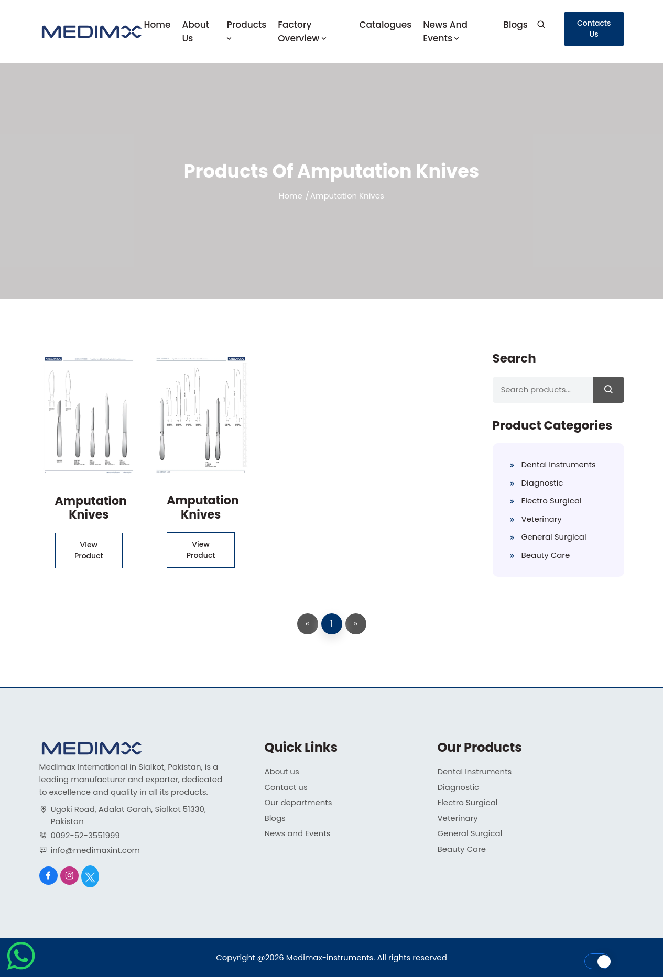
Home (157, 24)
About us (195, 31)
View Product (88, 550)
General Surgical (553, 536)
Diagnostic (542, 482)
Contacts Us (594, 28)
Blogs (515, 24)
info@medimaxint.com (95, 849)
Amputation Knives (91, 508)
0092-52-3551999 (85, 835)
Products (247, 30)
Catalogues (385, 24)
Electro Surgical (551, 500)
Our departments (298, 802)
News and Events (445, 31)
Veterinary (541, 518)
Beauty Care (545, 555)
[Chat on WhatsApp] (21, 969)
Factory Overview (303, 31)
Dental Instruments (558, 464)
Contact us (286, 787)
